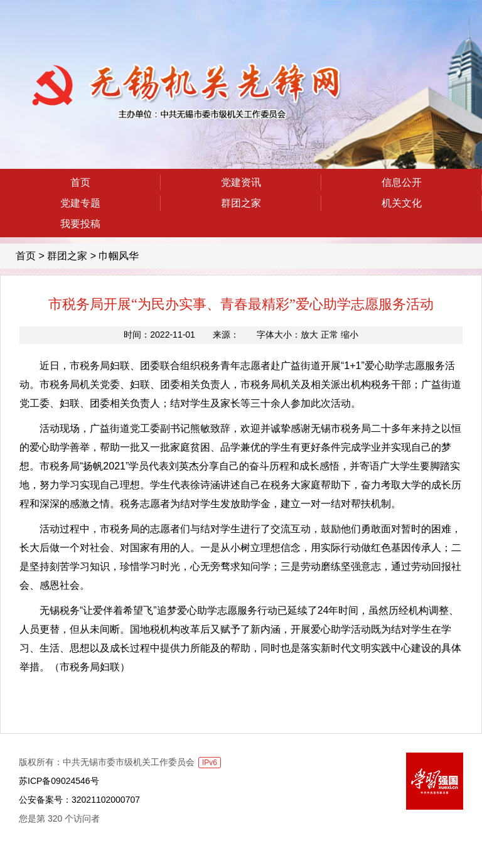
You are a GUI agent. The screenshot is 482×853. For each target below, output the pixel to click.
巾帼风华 (119, 255)
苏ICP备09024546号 (59, 781)
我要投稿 (80, 223)
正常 (329, 335)
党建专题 (80, 203)
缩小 (349, 335)
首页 (80, 182)
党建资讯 (241, 182)
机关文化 (402, 203)
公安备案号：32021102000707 (79, 800)
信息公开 (402, 182)
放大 (309, 335)
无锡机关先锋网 (183, 92)
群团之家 (241, 203)
